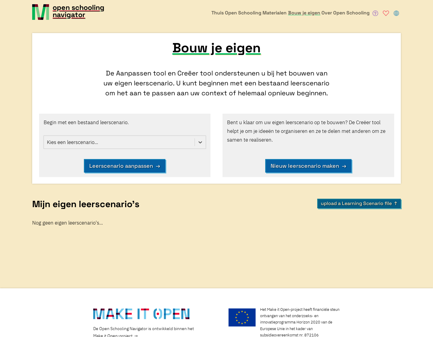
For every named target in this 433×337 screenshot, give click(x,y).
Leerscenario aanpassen (121, 165)
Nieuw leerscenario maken (305, 165)
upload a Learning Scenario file (356, 203)
